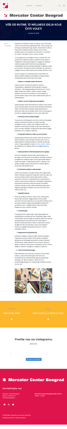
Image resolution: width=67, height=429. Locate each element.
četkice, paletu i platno (43, 144)
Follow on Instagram (33, 359)
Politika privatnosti (8, 418)
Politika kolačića (20, 418)
